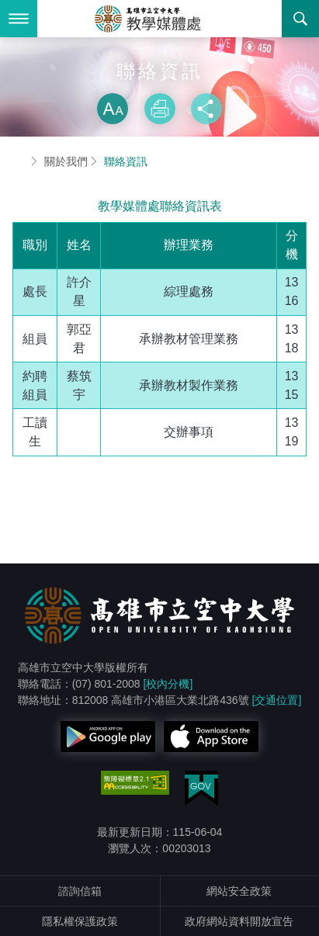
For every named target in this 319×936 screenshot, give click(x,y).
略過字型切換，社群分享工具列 (160, 77)
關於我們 (66, 161)
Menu (18, 18)
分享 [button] (206, 108)
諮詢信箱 (80, 891)
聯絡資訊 (125, 161)
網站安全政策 (239, 891)
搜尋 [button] (300, 18)
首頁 (18, 161)
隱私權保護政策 (80, 921)
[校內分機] (168, 684)
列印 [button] (159, 108)
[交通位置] (277, 700)
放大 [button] (112, 108)
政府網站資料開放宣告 (239, 921)
